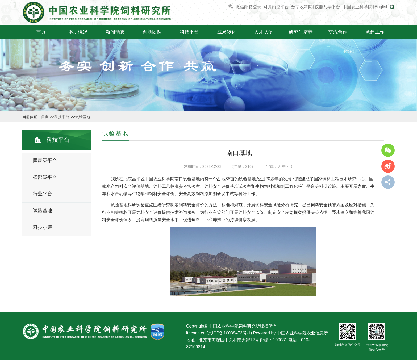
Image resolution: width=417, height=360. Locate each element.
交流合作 (337, 32)
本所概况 (77, 32)
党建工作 (375, 32)
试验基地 (42, 210)
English (381, 7)
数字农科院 (301, 7)
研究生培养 (301, 32)
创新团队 (152, 32)
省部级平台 (45, 177)
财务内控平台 (276, 7)
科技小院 (42, 227)
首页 (41, 32)
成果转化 (226, 32)
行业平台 (42, 193)
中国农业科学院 (357, 7)
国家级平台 (45, 160)
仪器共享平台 (327, 7)
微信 (236, 7)
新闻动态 (115, 32)
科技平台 (189, 32)
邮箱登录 (252, 7)
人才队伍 (263, 32)
